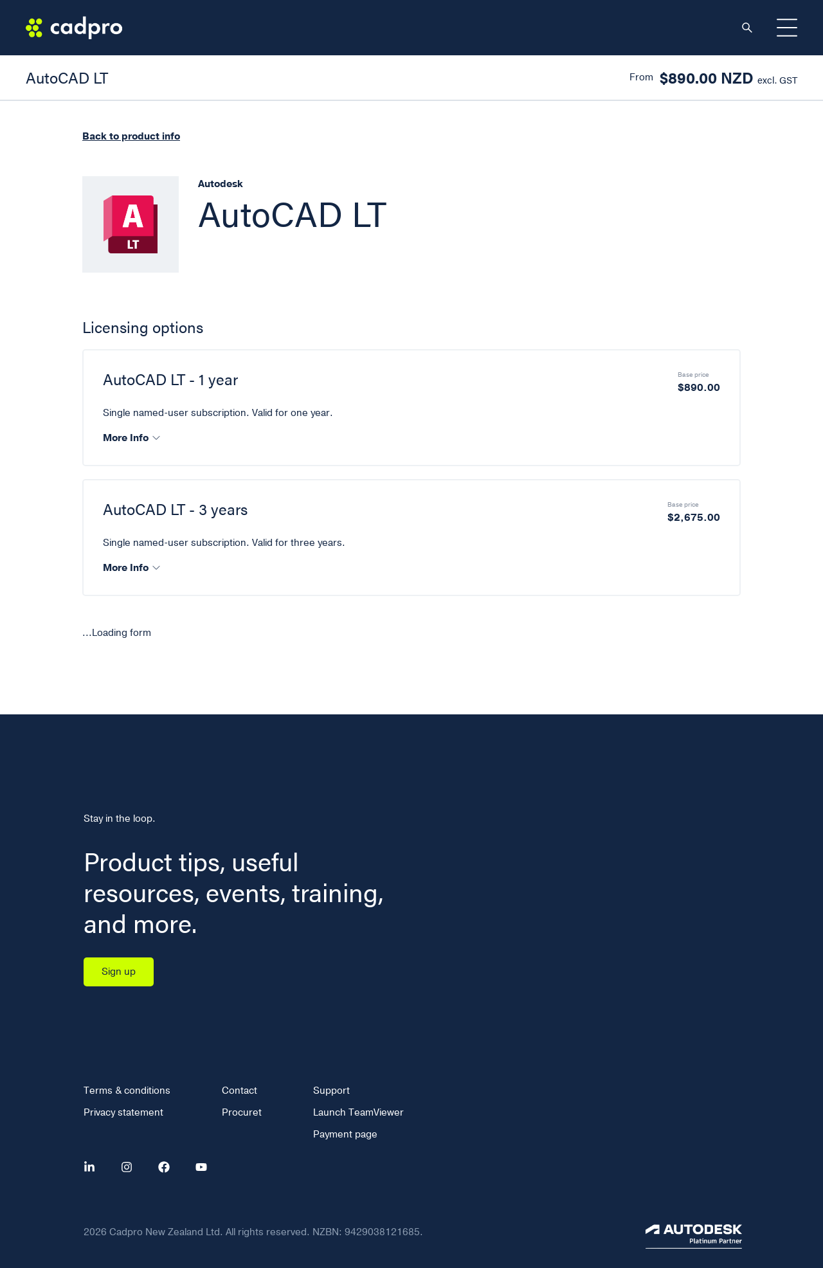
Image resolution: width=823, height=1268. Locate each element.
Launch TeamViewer (358, 1112)
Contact (239, 1090)
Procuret (242, 1112)
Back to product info (131, 136)
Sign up (119, 971)
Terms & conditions (127, 1090)
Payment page (345, 1134)
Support (331, 1090)
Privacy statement (123, 1112)
